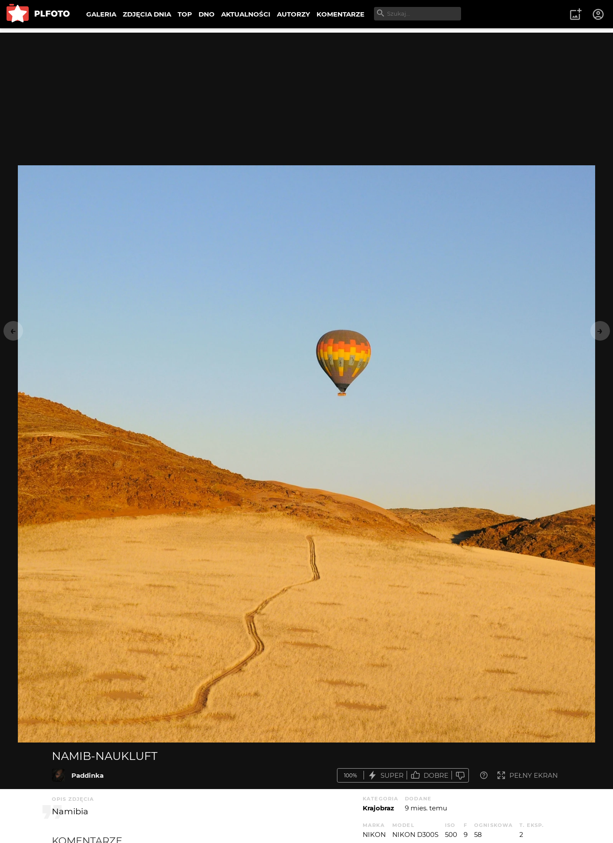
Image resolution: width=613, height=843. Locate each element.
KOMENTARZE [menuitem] (340, 14)
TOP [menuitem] (185, 14)
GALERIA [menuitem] (101, 14)
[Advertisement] (306, 93)
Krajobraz (378, 808)
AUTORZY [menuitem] (293, 14)
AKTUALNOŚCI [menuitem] (245, 14)
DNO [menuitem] (207, 14)
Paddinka (87, 775)
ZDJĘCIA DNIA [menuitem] (147, 14)
